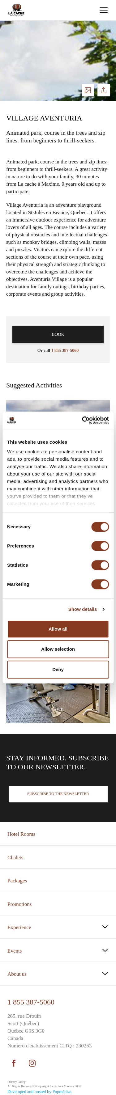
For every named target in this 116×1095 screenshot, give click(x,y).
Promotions (19, 904)
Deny (58, 669)
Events (14, 951)
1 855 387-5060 (30, 1002)
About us (17, 974)
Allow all (58, 629)
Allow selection (58, 649)
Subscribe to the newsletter (58, 793)
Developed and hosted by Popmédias (39, 1091)
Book (58, 334)
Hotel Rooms (21, 834)
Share (103, 90)
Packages (17, 881)
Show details (82, 609)
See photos (88, 90)
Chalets (15, 857)
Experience (19, 927)
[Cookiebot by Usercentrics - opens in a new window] (82, 420)
